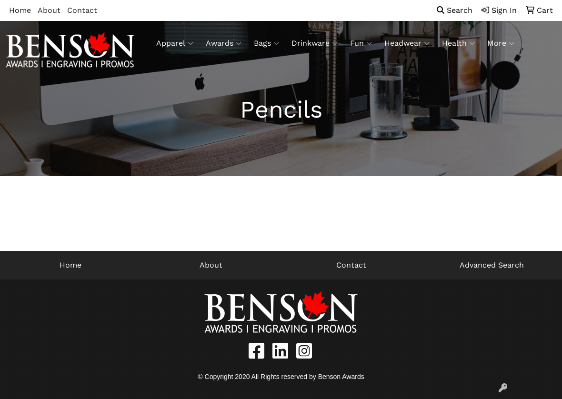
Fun (361, 43)
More (500, 43)
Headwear (407, 43)
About (49, 10)
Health (458, 43)
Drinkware (314, 43)
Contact (82, 10)
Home (20, 10)
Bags (266, 43)
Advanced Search (492, 264)
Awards (223, 43)
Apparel (174, 43)
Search (454, 10)
